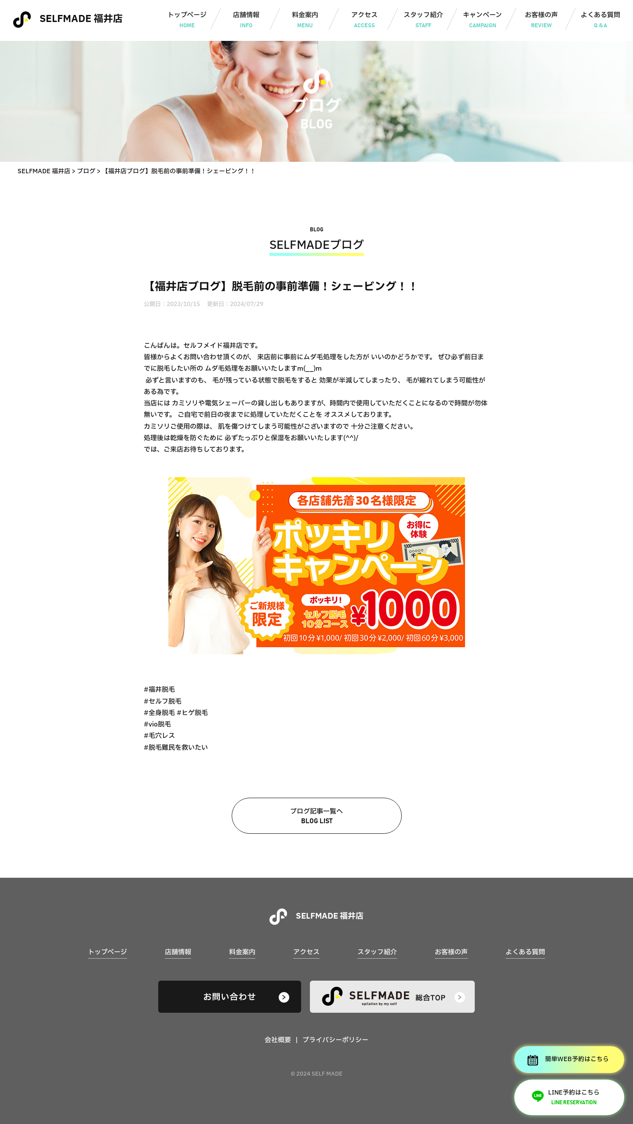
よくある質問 (600, 20)
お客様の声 (541, 20)
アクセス (364, 20)
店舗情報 (246, 20)
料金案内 (305, 20)
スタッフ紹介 (423, 20)
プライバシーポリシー (335, 1040)
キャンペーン (482, 20)
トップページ (187, 20)
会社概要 (278, 1040)
